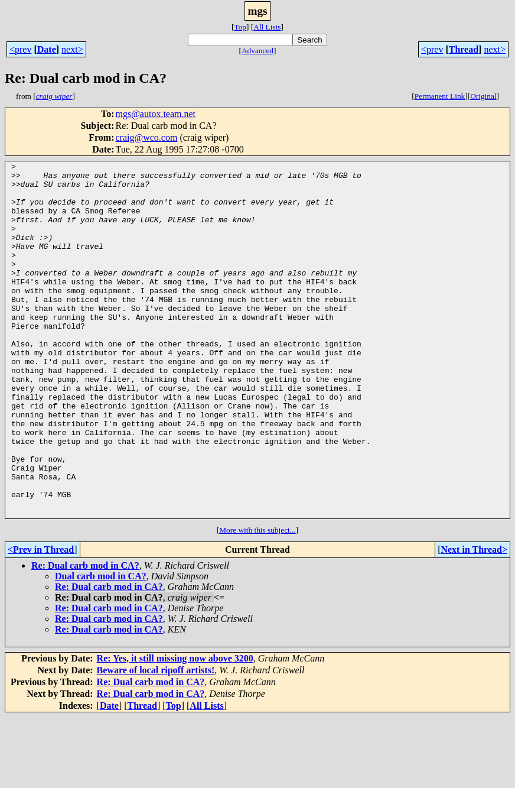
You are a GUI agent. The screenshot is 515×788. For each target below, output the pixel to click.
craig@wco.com (146, 137)
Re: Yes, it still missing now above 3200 (175, 729)
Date (46, 49)
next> (72, 49)
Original (483, 96)
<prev (20, 49)
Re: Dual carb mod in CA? (85, 636)
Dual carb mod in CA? (100, 647)
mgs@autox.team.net (155, 114)
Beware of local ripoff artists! (156, 741)
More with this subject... (257, 600)
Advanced (257, 50)
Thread (463, 49)
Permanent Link (440, 96)
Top (240, 26)
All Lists (267, 26)
